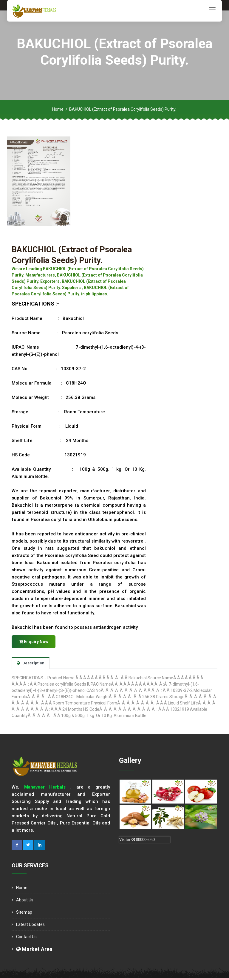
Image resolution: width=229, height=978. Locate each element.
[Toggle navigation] (212, 9)
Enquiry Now (33, 641)
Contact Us (26, 936)
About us (24, 899)
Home (58, 109)
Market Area (34, 949)
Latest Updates (30, 924)
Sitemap (24, 911)
